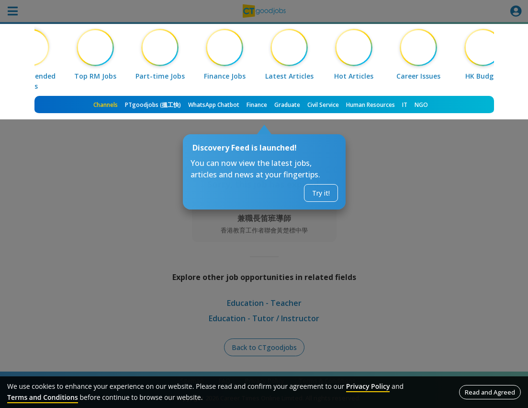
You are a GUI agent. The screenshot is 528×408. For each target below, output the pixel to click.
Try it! (321, 193)
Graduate (287, 105)
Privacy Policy (368, 386)
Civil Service (323, 105)
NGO (421, 105)
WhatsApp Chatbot (213, 105)
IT (404, 105)
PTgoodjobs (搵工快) (153, 105)
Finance (257, 105)
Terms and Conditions (42, 397)
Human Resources (370, 105)
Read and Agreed (490, 392)
